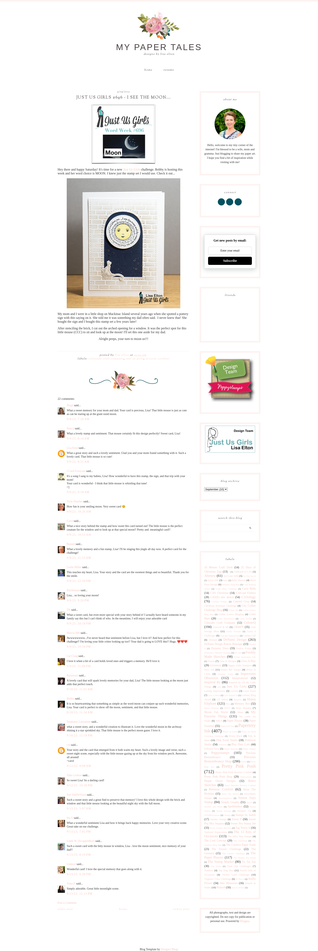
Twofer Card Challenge (235, 874)
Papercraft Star (227, 726)
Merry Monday (211, 708)
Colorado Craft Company (106, 359)
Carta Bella (249, 588)
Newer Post (181, 909)
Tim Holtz (216, 866)
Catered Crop (241, 601)
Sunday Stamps (218, 819)
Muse (240, 712)
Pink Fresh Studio (227, 740)
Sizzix (249, 802)
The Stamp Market (221, 862)
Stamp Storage (224, 811)
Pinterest (223, 744)
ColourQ (250, 622)
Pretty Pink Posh (239, 766)
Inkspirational (240, 678)
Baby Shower (239, 580)
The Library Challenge (233, 853)
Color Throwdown (226, 618)
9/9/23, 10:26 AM (79, 511)
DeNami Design (234, 640)
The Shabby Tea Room (244, 857)
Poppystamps (220, 753)
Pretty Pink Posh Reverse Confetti (234, 772)
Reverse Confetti (158, 359)
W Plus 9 (240, 879)
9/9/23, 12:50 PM (79, 580)
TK (69, 609)
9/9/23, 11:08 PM (79, 666)
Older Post (65, 909)
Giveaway (215, 665)
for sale (238, 652)
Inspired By (212, 682)
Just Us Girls (131, 169)
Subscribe (230, 260)
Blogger (244, 921)
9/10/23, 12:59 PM (79, 735)
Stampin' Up (244, 810)
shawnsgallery (225, 798)
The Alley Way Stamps (240, 836)
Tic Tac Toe (249, 861)
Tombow (208, 870)
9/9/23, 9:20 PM (78, 600)
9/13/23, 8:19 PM (79, 854)
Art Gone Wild (231, 576)
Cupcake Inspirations (229, 635)
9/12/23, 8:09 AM (79, 765)
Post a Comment (67, 902)
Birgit (70, 405)
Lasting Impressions (214, 691)
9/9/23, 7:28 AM (78, 419)
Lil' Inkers (222, 699)
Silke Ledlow (74, 775)
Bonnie (71, 544)
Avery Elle (212, 580)
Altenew (210, 576)
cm (68, 744)
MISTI (227, 708)
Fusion (211, 661)
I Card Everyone (76, 471)
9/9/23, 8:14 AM (78, 438)
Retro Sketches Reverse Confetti (240, 785)
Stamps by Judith (245, 815)
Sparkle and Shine (213, 806)
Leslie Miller (74, 567)
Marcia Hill (73, 632)
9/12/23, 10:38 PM (79, 785)
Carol (70, 520)
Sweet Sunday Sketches (220, 828)
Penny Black (235, 736)
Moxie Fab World (216, 712)
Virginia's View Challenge (217, 879)
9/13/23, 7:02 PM (79, 831)
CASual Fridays (219, 601)
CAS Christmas (219, 592)
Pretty (243, 761)
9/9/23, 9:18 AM (78, 492)
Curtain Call (249, 635)
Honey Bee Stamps (231, 669)
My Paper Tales (159, 47)
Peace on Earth (230, 731)
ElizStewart (73, 590)
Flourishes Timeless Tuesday (217, 652)
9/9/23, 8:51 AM (78, 461)
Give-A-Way (248, 661)
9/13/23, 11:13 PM (79, 893)
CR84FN (238, 627)
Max (228, 704)
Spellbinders (235, 806)
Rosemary (72, 675)
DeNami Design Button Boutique (223, 644)
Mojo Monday (243, 708)
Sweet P (237, 819)
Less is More (214, 695)
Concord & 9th (221, 627)
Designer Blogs (169, 949)
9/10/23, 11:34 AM (80, 712)
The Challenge (240, 840)
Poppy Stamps (249, 749)
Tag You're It (242, 827)
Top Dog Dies (226, 870)
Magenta (238, 699)
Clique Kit (233, 610)
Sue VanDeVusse (76, 794)
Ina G (70, 817)
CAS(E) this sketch (222, 597)
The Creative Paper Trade (241, 844)
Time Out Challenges (239, 866)
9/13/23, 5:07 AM (79, 808)
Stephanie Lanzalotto (79, 721)
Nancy (70, 428)
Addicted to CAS (243, 571)
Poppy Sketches (231, 749)
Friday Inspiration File (245, 657)
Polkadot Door (211, 748)
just (219, 687)
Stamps (227, 815)
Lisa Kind (72, 447)
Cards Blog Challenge (226, 589)
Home (148, 70)
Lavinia (234, 691)
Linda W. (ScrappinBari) (81, 840)
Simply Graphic (230, 802)
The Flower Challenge (226, 849)
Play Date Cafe (241, 744)
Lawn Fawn (249, 691)
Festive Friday (243, 648)
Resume (168, 70)
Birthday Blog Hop (231, 584)
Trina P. (71, 883)
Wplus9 (221, 887)
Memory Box (242, 703)
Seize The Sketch (230, 794)
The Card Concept (215, 840)
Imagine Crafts (225, 674)
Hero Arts (209, 669)
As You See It (249, 576)
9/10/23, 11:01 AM (80, 689)
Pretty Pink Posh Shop (218, 776)
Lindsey (71, 864)
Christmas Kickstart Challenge (220, 605)
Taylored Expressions (215, 832)
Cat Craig (72, 656)
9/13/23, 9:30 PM (79, 874)
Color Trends (246, 618)
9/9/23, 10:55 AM (79, 534)
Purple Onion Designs (220, 780)
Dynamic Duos (220, 648)
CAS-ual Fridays (246, 592)
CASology (248, 597)
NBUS (219, 720)
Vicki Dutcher (75, 501)
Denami (213, 639)
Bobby (70, 698)
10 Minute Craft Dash (218, 567)
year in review (237, 887)
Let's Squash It (230, 695)
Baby (225, 580)
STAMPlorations (212, 815)
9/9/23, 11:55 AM (79, 557)
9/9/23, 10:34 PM (79, 646)
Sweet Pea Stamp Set (243, 823)
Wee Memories (228, 883)
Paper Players (235, 720)
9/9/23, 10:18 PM (79, 623)
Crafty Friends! (233, 631)
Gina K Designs (227, 661)
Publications (245, 777)
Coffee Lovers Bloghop (231, 614)
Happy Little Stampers (240, 665)
